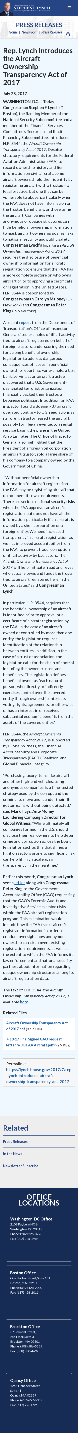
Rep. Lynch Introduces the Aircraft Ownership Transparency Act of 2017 (38, 66)
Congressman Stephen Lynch (25, 8)
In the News (12, 1154)
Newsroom (29, 32)
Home (13, 32)
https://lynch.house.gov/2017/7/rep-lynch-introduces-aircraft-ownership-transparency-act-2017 (38, 1075)
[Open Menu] (69, 8)
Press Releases (39, 24)
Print (68, 33)
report (25, 322)
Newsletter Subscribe (20, 1166)
